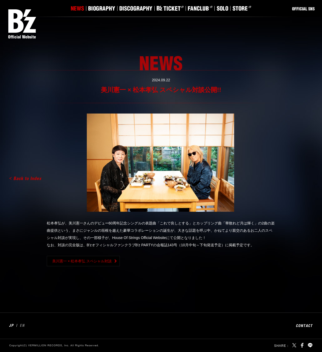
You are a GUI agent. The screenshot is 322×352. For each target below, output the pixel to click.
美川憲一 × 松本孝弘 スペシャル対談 (82, 261)
